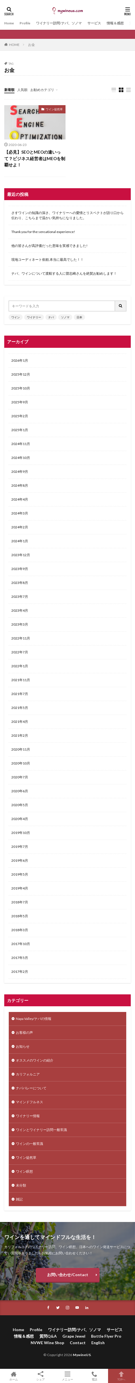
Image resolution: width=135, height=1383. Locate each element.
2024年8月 (19, 485)
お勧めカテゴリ (42, 90)
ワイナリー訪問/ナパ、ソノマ (59, 23)
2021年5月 (19, 708)
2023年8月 (19, 583)
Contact (78, 1342)
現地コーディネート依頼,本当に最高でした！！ (47, 259)
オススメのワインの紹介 (34, 1060)
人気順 (22, 90)
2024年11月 (20, 444)
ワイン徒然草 (54, 109)
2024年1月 (19, 541)
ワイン (15, 317)
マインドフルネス (29, 1102)
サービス (94, 23)
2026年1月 (19, 360)
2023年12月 (20, 555)
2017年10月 (20, 944)
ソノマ (65, 317)
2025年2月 (19, 416)
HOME (14, 45)
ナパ (51, 317)
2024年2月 (19, 527)
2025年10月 (20, 388)
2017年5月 (19, 958)
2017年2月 (19, 971)
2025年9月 (19, 402)
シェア (40, 1376)
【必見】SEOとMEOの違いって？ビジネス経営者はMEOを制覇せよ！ (34, 158)
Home (9, 23)
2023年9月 (19, 569)
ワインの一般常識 (29, 1143)
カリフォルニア (28, 1074)
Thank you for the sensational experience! (43, 232)
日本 (79, 317)
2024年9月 (19, 471)
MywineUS (82, 1355)
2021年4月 (19, 721)
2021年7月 (19, 694)
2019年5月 (19, 874)
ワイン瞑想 (24, 1171)
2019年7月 (19, 846)
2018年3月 (19, 930)
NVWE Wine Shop (47, 1342)
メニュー (67, 1376)
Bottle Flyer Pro (106, 1336)
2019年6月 (19, 860)
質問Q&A (48, 1336)
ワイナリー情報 (28, 1116)
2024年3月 (19, 513)
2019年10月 (20, 833)
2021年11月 (20, 680)
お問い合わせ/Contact (67, 1274)
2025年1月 (19, 430)
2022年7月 (19, 652)
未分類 (21, 1185)
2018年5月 (19, 916)
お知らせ (22, 1046)
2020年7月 (19, 777)
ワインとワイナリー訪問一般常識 (41, 1130)
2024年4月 (19, 499)
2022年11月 (20, 638)
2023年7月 (19, 596)
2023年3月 (19, 624)
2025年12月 (20, 374)
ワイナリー (34, 317)
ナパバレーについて (31, 1088)
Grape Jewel (73, 1336)
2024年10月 (20, 458)
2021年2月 (19, 735)
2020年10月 (20, 763)
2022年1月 (19, 666)
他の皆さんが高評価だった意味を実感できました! (49, 245)
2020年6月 (19, 791)
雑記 (19, 1199)
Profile (25, 23)
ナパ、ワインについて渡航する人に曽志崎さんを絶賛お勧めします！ (64, 273)
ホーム (13, 1376)
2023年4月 (19, 610)
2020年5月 (19, 805)
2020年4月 (19, 819)
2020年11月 (20, 749)
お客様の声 (24, 1032)
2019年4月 (19, 888)
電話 (94, 1376)
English (98, 1342)
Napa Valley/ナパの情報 (33, 1018)
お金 (31, 45)
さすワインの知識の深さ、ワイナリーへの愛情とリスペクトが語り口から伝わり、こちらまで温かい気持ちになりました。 (67, 215)
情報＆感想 (115, 23)
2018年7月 (19, 902)
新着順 (9, 90)
